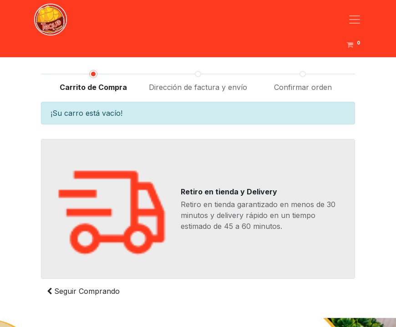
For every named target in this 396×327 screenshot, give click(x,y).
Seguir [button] (83, 291)
